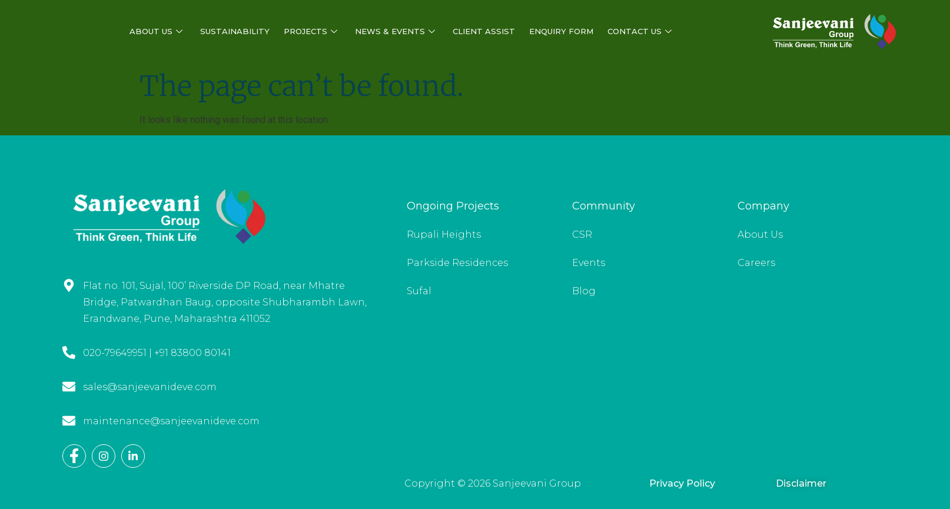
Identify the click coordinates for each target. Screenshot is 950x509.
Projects (310, 31)
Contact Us (639, 31)
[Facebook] (74, 456)
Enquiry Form (561, 31)
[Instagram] (103, 456)
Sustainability (235, 31)
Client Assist (484, 31)
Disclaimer (801, 483)
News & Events (395, 31)
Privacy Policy (682, 483)
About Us (155, 31)
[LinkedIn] (133, 456)
